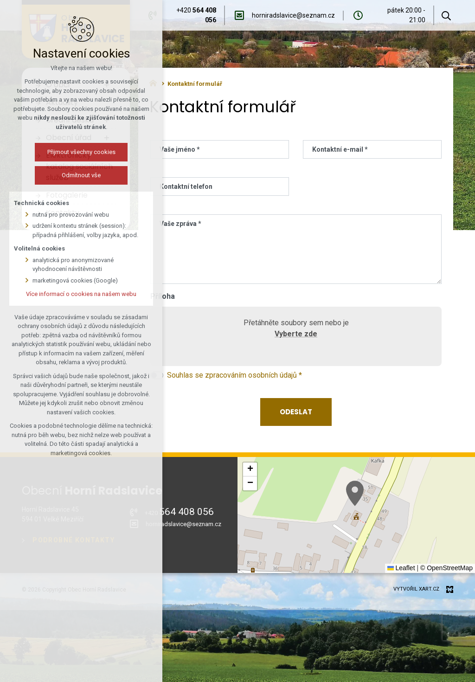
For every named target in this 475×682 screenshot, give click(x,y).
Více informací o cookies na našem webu (81, 293)
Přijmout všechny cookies (81, 151)
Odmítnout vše (81, 175)
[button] (355, 493)
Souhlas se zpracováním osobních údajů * (234, 375)
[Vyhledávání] (446, 15)
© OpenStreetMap (446, 568)
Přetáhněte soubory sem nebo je (295, 330)
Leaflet (401, 568)
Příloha (162, 296)
